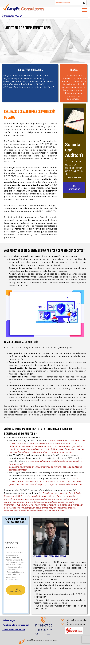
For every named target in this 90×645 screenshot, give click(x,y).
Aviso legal (8, 620)
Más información (74, 187)
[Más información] (70, 2)
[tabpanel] (30, 30)
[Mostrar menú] (85, 10)
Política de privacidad (15, 625)
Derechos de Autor (13, 629)
